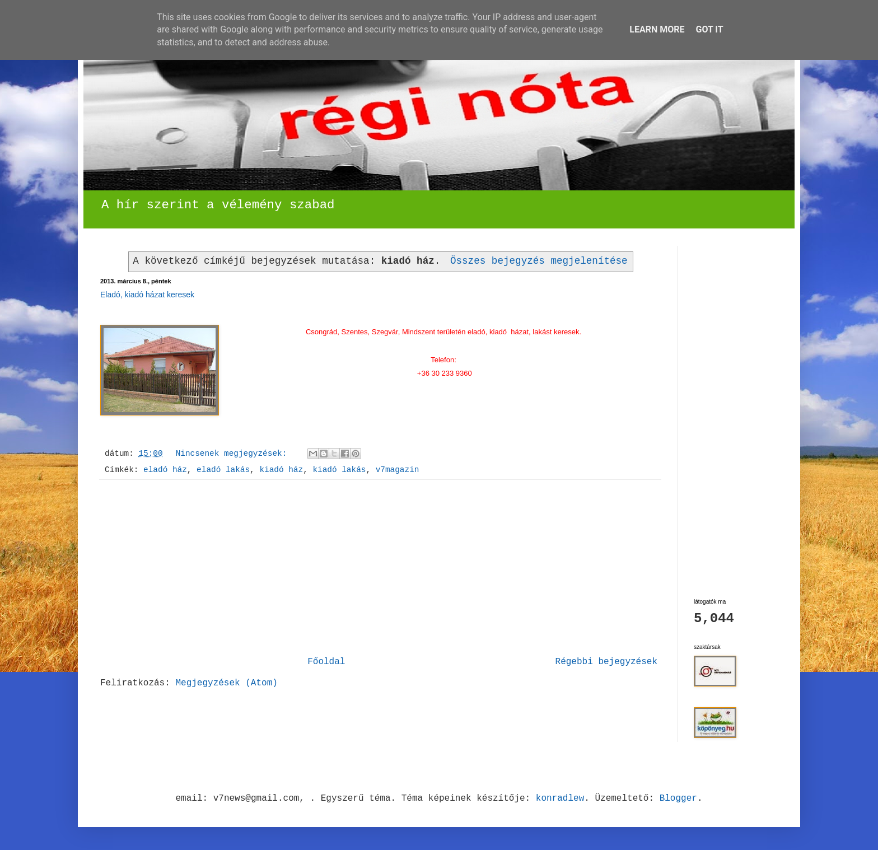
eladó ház (165, 469)
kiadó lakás (339, 469)
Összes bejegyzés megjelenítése (539, 261)
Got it (709, 29)
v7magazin (397, 469)
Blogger (678, 798)
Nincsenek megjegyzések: (234, 453)
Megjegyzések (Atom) (226, 683)
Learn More (656, 29)
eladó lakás (223, 469)
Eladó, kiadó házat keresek (147, 294)
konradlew (560, 798)
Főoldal (326, 662)
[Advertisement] (380, 568)
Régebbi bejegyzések (606, 662)
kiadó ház (281, 469)
